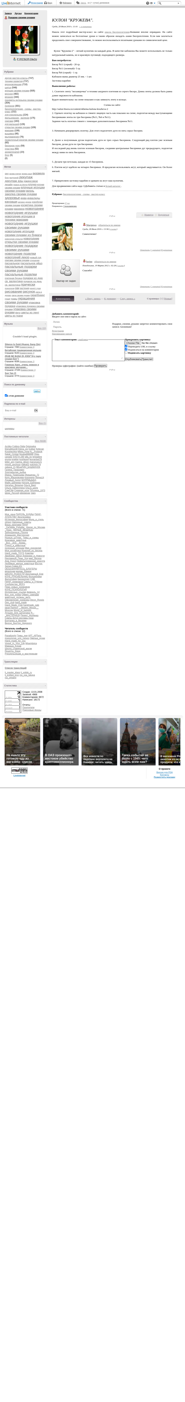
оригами (9, 121)
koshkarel (24, 459)
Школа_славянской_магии (18, 648)
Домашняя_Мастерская (17, 535)
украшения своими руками (20, 300)
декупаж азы (14, 181)
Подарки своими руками (6, 17)
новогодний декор (17, 257)
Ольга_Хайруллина (15, 488)
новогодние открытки (14, 239)
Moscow (9, 610)
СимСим (9, 490)
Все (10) (42, 328)
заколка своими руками (21, 194)
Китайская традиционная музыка (23, 350)
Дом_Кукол (10, 561)
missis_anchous (13, 464)
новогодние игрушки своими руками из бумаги (23, 233)
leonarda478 (35, 459)
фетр (17, 312)
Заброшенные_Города (16, 532)
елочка (32, 184)
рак (17, 288)
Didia (22, 446)
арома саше (27, 174)
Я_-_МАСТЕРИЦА (19, 614)
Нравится (148, 214)
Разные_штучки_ (13, 537)
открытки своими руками (17, 127)
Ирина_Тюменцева (14, 475)
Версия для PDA (165, 772)
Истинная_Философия (16, 519)
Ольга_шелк (31, 488)
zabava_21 (10, 467)
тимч (33, 493)
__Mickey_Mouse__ (28, 607)
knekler (15, 459)
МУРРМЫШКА (28, 480)
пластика (9, 149)
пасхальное (12, 263)
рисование (13, 291)
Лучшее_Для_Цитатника (17, 613)
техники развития (14, 81)
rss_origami (10, 677)
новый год (35, 257)
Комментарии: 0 (27, 347)
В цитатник (166, 250)
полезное (9, 106)
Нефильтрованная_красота (31, 561)
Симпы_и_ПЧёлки (33, 581)
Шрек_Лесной (12, 493)
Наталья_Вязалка (14, 485)
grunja (8, 459)
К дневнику (110, 298)
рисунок (29, 291)
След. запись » (127, 298)
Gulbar (31, 449)
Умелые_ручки (37, 638)
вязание (9, 97)
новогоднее (34, 209)
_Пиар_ (9, 530)
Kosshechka (11, 451)
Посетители (28, 707)
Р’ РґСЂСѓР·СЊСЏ (27, 59)
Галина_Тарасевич (14, 469)
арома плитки (15, 174)
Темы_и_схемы (31, 537)
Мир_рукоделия (33, 548)
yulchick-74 (35, 464)
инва (24, 198)
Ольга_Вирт (30, 485)
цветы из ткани (14, 315)
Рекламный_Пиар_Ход (16, 558)
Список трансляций (15, 668)
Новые (167, 298)
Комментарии (31, 13)
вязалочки (10, 571)
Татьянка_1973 (37, 490)
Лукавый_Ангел (13, 480)
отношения (34, 260)
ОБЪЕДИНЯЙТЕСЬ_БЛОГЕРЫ (21, 569)
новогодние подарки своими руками (21, 248)
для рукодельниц (13, 115)
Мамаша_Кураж (13, 646)
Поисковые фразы (31, 710)
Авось (83, 2)
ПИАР (25, 524)
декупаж (26, 177)
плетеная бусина (13, 278)
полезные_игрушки (14, 548)
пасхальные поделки (21, 274)
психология (9, 288)
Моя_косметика (13, 550)
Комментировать (63, 299)
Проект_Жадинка (29, 615)
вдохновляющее (13, 84)
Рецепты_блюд (12, 651)
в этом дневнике (15, 396)
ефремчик (25, 493)
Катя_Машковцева (14, 477)
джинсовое (31, 181)
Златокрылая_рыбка (15, 472)
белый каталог (113, 186)
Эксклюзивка (24, 517)
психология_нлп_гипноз (17, 638)
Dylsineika (31, 446)
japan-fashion (11, 607)
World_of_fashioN (22, 610)
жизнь (30, 190)
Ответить (145, 250)
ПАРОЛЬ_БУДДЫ (25, 514)
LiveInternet (12, 3)
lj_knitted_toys (12, 675)
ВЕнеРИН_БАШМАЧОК (28, 467)
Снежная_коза (21, 490)
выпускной (13, 178)
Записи (8, 13)
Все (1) (42, 423)
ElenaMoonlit (11, 449)
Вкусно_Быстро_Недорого (18, 623)
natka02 (25, 464)
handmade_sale (31, 605)
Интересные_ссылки (15, 592)
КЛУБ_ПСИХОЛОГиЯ (16, 589)
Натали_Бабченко (30, 482)
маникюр (19, 208)
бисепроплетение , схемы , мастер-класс (84, 194)
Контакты (164, 775)
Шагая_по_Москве (35, 527)
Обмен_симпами (30, 594)
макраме (9, 130)
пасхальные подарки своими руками (21, 268)
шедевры (9, 428)
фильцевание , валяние (17, 118)
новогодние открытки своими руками (22, 240)
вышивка (9, 133)
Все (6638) (40, 441)
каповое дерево (24, 202)
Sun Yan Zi (10, 373)
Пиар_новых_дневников (17, 587)
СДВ (32, 579)
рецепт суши (35, 288)
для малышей (12, 124)
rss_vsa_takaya (27, 675)
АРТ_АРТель (34, 635)
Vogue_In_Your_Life (15, 643)
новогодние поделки (20, 254)
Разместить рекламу (164, 777)
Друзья (17, 13)
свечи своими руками (21, 295)
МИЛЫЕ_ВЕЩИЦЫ (23, 530)
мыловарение (12, 137)
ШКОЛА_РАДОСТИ (15, 574)
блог (7, 155)
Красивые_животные (15, 540)
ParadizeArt (10, 635)
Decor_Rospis (37, 600)
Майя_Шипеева (13, 482)
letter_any (10, 462)
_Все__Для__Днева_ (15, 543)
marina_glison (22, 462)
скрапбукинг (38, 295)
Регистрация (37, 2)
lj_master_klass (12, 672)
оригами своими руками (17, 260)
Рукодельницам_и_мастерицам (21, 653)
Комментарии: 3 (28, 370)
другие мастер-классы (16, 78)
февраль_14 (33, 592)
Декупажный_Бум (34, 574)
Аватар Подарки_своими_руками (24, 40)
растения (24, 288)
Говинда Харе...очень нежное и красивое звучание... (22, 366)
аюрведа (39, 173)
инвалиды (33, 198)
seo (7, 173)
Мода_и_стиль (36, 519)
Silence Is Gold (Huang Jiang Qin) (23, 344)
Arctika (8, 446)
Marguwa (91, 225)
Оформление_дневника (17, 600)
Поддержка (147, 3)
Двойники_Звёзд (13, 556)
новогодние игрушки (21, 213)
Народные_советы (21, 522)
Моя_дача (10, 514)
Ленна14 (39, 477)
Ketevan (40, 449)
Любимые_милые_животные (19, 563)
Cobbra (15, 446)
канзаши (11, 201)
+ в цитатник (85, 26)
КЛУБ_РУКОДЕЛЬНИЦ (16, 576)
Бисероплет (24, 579)
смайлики (83, 339)
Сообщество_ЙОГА (15, 584)
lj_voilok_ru (26, 672)
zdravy (8, 522)
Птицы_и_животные (15, 545)
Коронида (30, 477)
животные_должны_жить (17, 597)
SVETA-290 (18, 456)
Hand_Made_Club (14, 605)
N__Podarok (36, 451)
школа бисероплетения (117, 32)
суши (7, 299)
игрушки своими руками (17, 90)
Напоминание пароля (62, 334)
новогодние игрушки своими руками (21, 225)
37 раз (67, 203)
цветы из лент (30, 312)
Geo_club (9, 602)
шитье (8, 87)
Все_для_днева (13, 594)
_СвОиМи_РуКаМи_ (15, 527)
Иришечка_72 (32, 475)
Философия (11, 579)
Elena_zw (23, 449)
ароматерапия (12, 152)
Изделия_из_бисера (31, 550)
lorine (89, 261)
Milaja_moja (23, 451)
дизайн (9, 184)
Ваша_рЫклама (13, 524)
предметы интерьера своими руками (24, 100)
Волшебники (35, 576)
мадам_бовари (23, 571)
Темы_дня (22, 635)
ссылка (113, 229)
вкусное (9, 94)
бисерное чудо (12, 145)
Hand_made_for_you (15, 641)
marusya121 (36, 462)
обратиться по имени (109, 225)
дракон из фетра (20, 185)
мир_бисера (35, 558)
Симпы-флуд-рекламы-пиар (19, 618)
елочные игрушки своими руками (25, 189)
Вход (50, 2)
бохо (7, 178)
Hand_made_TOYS (14, 553)
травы (14, 298)
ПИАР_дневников (14, 581)
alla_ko (28, 456)
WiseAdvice (31, 643)
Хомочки (29, 553)
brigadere (37, 456)
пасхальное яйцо (32, 263)
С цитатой (155, 250)
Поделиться (163, 214)
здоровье (12, 198)
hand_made (21, 602)
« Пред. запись (93, 298)
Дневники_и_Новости (34, 556)
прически (28, 284)
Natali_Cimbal (12, 454)
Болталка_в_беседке (15, 620)
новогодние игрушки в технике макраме (20, 218)
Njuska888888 (26, 454)
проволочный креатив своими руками (24, 140)
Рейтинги (67, 2)
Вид (152, 3)
